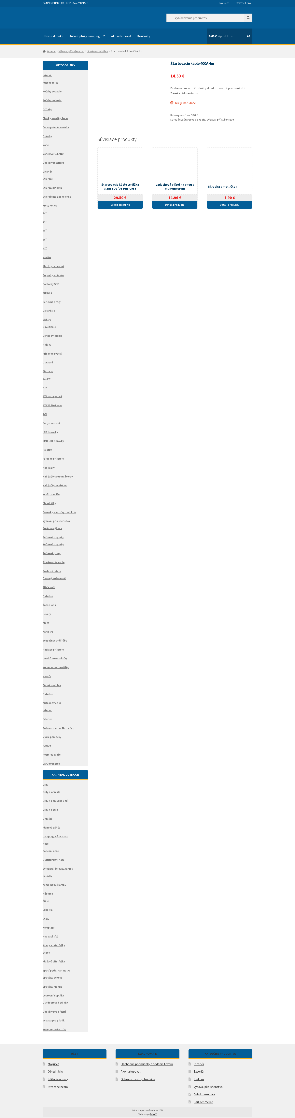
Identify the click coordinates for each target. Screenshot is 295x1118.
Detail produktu (120, 204)
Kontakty (143, 36)
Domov (51, 51)
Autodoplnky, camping (84, 36)
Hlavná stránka (53, 36)
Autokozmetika (204, 1094)
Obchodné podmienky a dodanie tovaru (147, 1064)
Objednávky (55, 1071)
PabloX (153, 1114)
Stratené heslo (243, 3)
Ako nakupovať (121, 36)
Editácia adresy (58, 1079)
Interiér (199, 1064)
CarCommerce (203, 1102)
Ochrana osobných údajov (138, 1079)
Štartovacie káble (97, 51)
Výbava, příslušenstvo (71, 51)
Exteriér (199, 1071)
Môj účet (224, 3)
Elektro (199, 1079)
